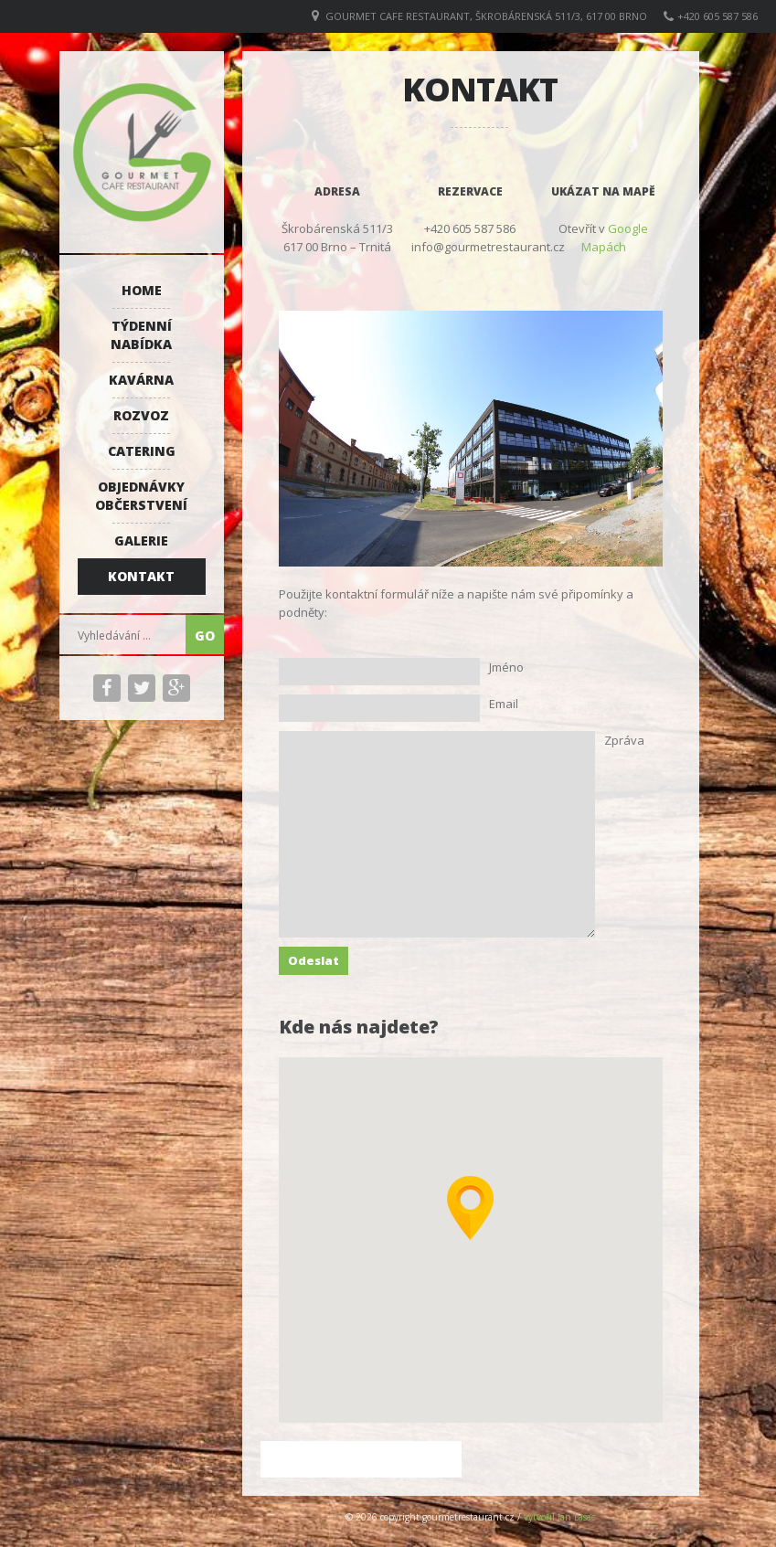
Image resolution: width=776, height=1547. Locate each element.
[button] (470, 1208)
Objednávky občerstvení (141, 496)
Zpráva (624, 740)
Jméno (506, 667)
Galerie (141, 540)
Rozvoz (141, 415)
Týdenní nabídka (141, 335)
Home (142, 290)
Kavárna (141, 379)
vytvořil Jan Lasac (559, 1516)
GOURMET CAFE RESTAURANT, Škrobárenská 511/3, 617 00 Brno (486, 16)
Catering (141, 451)
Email (503, 703)
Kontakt (141, 576)
